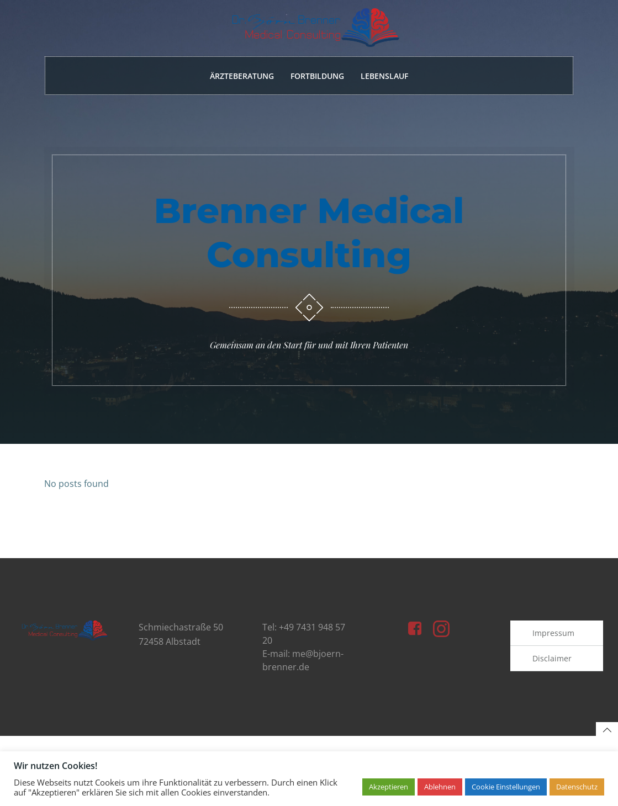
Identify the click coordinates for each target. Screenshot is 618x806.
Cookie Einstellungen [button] (506, 787)
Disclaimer (552, 676)
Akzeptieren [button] (388, 787)
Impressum (554, 651)
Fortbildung (317, 76)
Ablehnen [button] (440, 787)
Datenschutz (577, 787)
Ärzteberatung (242, 76)
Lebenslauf (384, 76)
